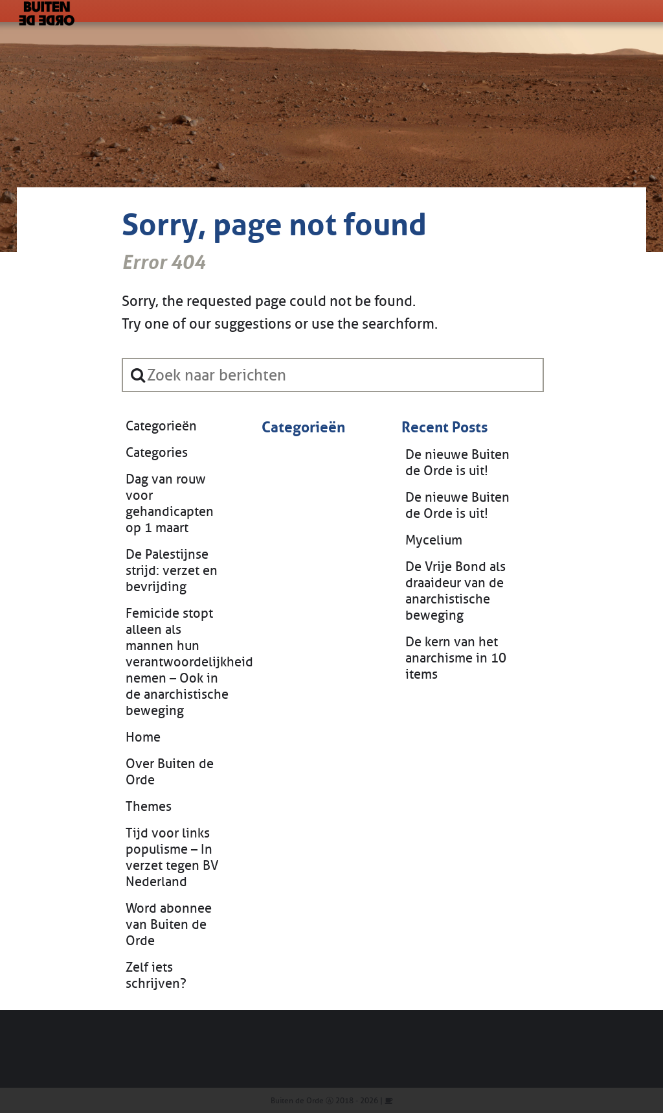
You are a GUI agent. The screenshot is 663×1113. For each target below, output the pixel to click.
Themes (149, 807)
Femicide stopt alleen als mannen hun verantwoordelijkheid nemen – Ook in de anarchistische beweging (181, 662)
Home (143, 737)
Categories (157, 453)
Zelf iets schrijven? (156, 975)
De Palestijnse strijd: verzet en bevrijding (172, 570)
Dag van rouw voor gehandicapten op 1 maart (170, 503)
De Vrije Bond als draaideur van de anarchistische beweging (455, 591)
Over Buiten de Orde (170, 772)
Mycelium (433, 540)
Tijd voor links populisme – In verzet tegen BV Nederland (172, 857)
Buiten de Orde (297, 1100)
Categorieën (161, 426)
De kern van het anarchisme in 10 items (455, 658)
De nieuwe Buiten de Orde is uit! (457, 463)
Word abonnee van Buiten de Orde (169, 924)
